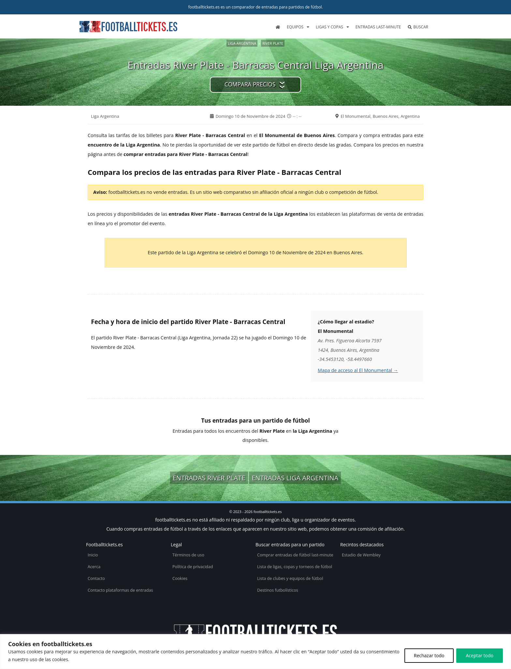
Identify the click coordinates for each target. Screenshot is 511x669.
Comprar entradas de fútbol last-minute (295, 555)
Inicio (93, 555)
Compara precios (250, 84)
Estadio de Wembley (361, 555)
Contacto (96, 578)
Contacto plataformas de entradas (120, 590)
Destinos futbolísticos (277, 590)
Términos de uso (188, 555)
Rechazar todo (429, 655)
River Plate (272, 43)
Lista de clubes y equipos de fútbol (290, 578)
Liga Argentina (242, 43)
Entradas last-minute (378, 27)
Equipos (295, 27)
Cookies (179, 578)
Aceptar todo (479, 655)
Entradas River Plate (209, 477)
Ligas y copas (329, 27)
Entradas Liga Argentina (295, 477)
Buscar (417, 27)
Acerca (94, 566)
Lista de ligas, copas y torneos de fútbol (294, 566)
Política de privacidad (192, 566)
